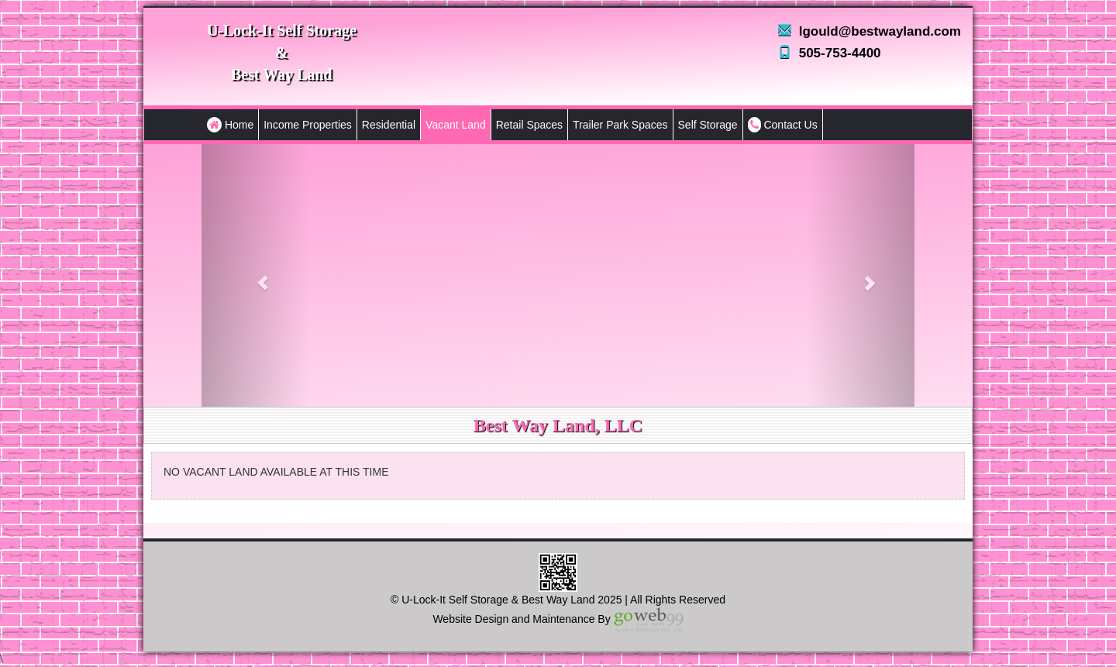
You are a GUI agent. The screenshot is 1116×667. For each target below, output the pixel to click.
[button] (255, 275)
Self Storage (708, 125)
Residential (388, 125)
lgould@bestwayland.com (880, 31)
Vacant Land (455, 125)
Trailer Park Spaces (620, 125)
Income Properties (308, 125)
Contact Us (783, 124)
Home (230, 124)
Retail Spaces (529, 125)
